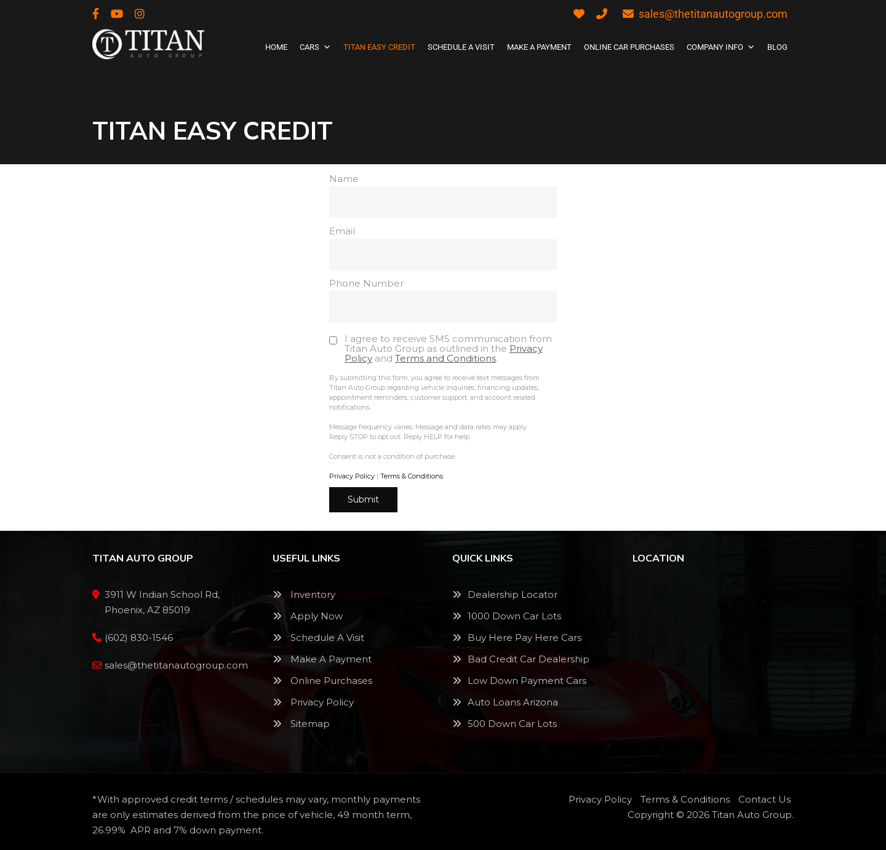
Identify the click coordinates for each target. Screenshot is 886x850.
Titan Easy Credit (379, 47)
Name (443, 195)
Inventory (304, 594)
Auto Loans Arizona (513, 702)
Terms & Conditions (411, 476)
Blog (777, 47)
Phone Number (443, 299)
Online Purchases (322, 680)
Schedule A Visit (318, 637)
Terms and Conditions (445, 358)
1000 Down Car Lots (514, 616)
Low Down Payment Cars (519, 680)
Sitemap (301, 723)
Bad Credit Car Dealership (520, 659)
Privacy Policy (352, 476)
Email (443, 247)
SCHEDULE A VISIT (461, 47)
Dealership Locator (504, 594)
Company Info (721, 47)
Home (276, 47)
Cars (315, 47)
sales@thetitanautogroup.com (705, 13)
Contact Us (764, 799)
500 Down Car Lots (504, 723)
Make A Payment (539, 47)
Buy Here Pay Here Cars (524, 637)
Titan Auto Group (752, 814)
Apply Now (308, 616)
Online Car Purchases (629, 47)
